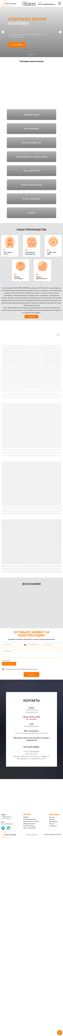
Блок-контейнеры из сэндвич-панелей (31, 243)
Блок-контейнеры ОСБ (31, 204)
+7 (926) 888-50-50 (29, 5)
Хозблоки (31, 398)
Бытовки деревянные (31, 359)
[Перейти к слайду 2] (31, 54)
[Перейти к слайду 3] (33, 54)
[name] (11, 842)
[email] (51, 842)
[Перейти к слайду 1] (29, 54)
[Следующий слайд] (60, 32)
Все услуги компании (31, 1032)
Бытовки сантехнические (31, 320)
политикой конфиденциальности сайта (25, 866)
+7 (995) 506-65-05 (31, 907)
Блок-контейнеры (31, 165)
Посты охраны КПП (31, 282)
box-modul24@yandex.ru (47, 4)
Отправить (31, 872)
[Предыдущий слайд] (3, 32)
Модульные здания (31, 127)
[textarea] (31, 851)
